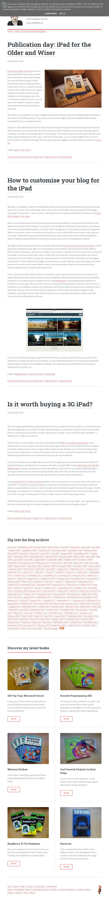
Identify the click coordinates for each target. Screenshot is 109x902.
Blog (28, 889)
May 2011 (50, 572)
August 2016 (29, 597)
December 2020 (67, 609)
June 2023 (45, 619)
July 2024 (47, 622)
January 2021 (82, 609)
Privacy (29, 886)
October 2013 (14, 584)
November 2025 (89, 625)
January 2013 (93, 578)
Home (10, 31)
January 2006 (40, 547)
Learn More (51, 13)
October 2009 (49, 566)
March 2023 (13, 619)
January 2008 (51, 556)
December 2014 (21, 591)
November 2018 (41, 603)
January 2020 (58, 606)
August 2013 (70, 581)
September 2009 (34, 566)
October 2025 (74, 625)
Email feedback (65, 157)
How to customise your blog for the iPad (53, 184)
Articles (80, 889)
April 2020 (97, 606)
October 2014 (80, 587)
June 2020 (23, 609)
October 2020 (53, 609)
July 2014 (39, 587)
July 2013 (60, 581)
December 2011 (51, 575)
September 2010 (77, 569)
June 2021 (28, 613)
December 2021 (72, 613)
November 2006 (59, 550)
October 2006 (44, 550)
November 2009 (64, 566)
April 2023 (24, 619)
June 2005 (12, 547)
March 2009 (56, 562)
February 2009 (43, 562)
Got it (62, 13)
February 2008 (65, 556)
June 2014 (28, 587)
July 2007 (55, 553)
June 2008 (18, 559)
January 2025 (29, 625)
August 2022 (60, 616)
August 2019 (14, 606)
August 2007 (66, 553)
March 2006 (53, 547)
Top (9, 886)
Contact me (52, 886)
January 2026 (13, 628)
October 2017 (50, 600)
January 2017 (13, 600)
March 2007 (13, 553)
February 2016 (73, 594)
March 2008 (79, 556)
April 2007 (24, 553)
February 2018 (93, 600)
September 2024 (60, 622)
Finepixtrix (61, 280)
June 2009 (89, 562)
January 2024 (87, 619)
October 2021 (41, 613)
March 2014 (86, 584)
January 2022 (86, 613)
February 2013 (14, 581)
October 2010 (92, 569)
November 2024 (90, 622)
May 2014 (18, 587)
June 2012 (12, 578)
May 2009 (78, 562)
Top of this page (51, 628)
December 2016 (90, 597)
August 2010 (62, 569)
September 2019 (29, 606)
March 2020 (85, 606)
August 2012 (33, 578)
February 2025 (43, 625)
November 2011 (35, 575)
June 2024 (37, 622)
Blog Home (38, 157)
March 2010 (29, 569)
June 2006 (85, 547)
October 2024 (76, 622)
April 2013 (38, 581)
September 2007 (81, 553)
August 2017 (36, 600)
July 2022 (49, 616)
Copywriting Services (40, 889)
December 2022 (91, 616)
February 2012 (79, 575)
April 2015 (74, 591)
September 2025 (58, 625)
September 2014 (65, 587)
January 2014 (59, 584)
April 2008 (90, 556)
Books (54, 889)
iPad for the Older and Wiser (20, 71)
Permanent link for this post (19, 157)
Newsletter (19, 889)
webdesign (50, 374)
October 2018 (26, 603)
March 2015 (63, 591)
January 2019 (72, 603)
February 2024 (14, 622)
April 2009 (68, 562)
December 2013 (44, 584)
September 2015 (15, 594)
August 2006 (14, 550)
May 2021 (18, 613)
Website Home (50, 157)
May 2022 (38, 616)
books (17, 150)
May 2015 (85, 591)
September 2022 (75, 616)
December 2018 (57, 603)
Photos (11, 892)
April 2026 (37, 628)
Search (16, 886)
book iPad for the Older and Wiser (79, 245)
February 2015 (49, 591)
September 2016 (44, 597)
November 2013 (28, 584)
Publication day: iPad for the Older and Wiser (49, 48)
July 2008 (29, 559)
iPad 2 (28, 150)
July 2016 (18, 597)
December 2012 (78, 578)
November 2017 (65, 600)
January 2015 (35, 591)
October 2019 (44, 606)
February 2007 (90, 550)
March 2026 (26, 628)
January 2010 (94, 566)
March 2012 (93, 575)
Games (18, 892)
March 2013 (27, 581)
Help (23, 886)
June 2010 (50, 569)
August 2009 (19, 566)
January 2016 (59, 594)
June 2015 (95, 591)
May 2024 (26, 622)
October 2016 (59, 597)
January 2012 (65, 575)
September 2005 (25, 547)
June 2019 (96, 603)
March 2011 (28, 572)
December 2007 (37, 556)
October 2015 (30, 594)
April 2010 (40, 569)
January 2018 (79, 600)
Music (87, 889)
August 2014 (50, 587)
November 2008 (85, 559)
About (32, 892)
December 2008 (14, 562)
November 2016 (74, 597)
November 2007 (21, 556)
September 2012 (48, 578)
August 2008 (39, 559)
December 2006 (75, 550)
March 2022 (27, 616)
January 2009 (29, 562)
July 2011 (71, 572)
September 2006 (29, 550)
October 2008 (70, 559)
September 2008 (54, 559)
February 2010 (15, 569)
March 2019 (84, 603)
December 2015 (45, 594)
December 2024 (14, 625)
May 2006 (75, 547)
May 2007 (34, 553)
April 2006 (64, 547)
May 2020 (13, 609)
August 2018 (13, 603)
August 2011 (82, 572)
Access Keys (39, 886)
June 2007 (45, 553)
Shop (26, 892)
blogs (25, 374)
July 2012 (22, 578)
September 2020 (37, 609)
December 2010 (14, 572)
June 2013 (49, 581)
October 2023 (58, 619)
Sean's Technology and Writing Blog (30, 31)
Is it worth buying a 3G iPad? (50, 404)
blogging (18, 374)
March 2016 (87, 594)
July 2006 (96, 547)
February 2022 (14, 616)
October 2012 (63, 578)
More (13, 719)
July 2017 (25, 600)
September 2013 (85, 581)
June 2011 (61, 572)
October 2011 (20, 575)
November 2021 (56, 613)
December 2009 (80, 566)
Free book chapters (67, 889)
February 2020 (72, 606)
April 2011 (39, 572)
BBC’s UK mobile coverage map (74, 443)
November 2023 (72, 619)
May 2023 (34, 619)
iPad (22, 150)
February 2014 (73, 584)
